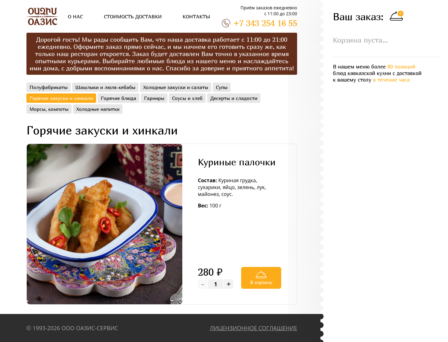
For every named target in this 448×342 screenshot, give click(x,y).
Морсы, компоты (49, 109)
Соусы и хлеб (187, 98)
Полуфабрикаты (49, 87)
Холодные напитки (97, 109)
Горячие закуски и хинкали (61, 98)
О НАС (75, 16)
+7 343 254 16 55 (259, 23)
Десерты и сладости (233, 98)
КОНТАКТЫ (196, 16)
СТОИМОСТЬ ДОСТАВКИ (133, 16)
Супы (221, 87)
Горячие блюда (118, 98)
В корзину (261, 277)
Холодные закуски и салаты (175, 87)
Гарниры (154, 98)
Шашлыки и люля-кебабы (105, 87)
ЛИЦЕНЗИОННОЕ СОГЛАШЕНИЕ (253, 328)
